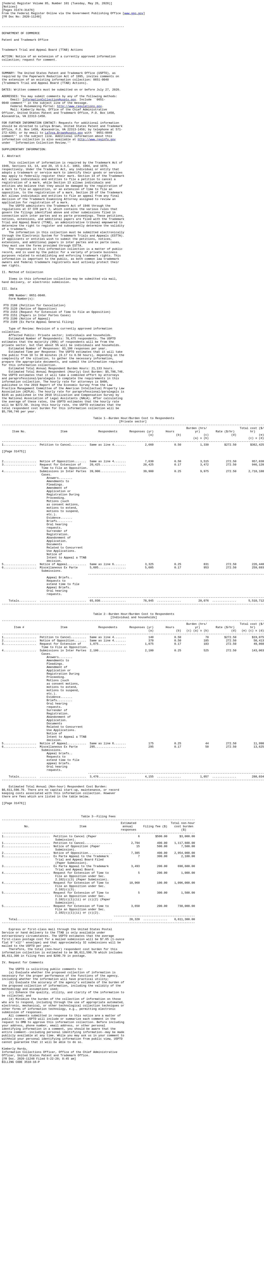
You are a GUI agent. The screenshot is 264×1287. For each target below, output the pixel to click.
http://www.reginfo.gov (97, 167)
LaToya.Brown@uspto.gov (64, 159)
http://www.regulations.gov (79, 127)
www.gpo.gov (133, 16)
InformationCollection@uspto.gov (49, 119)
